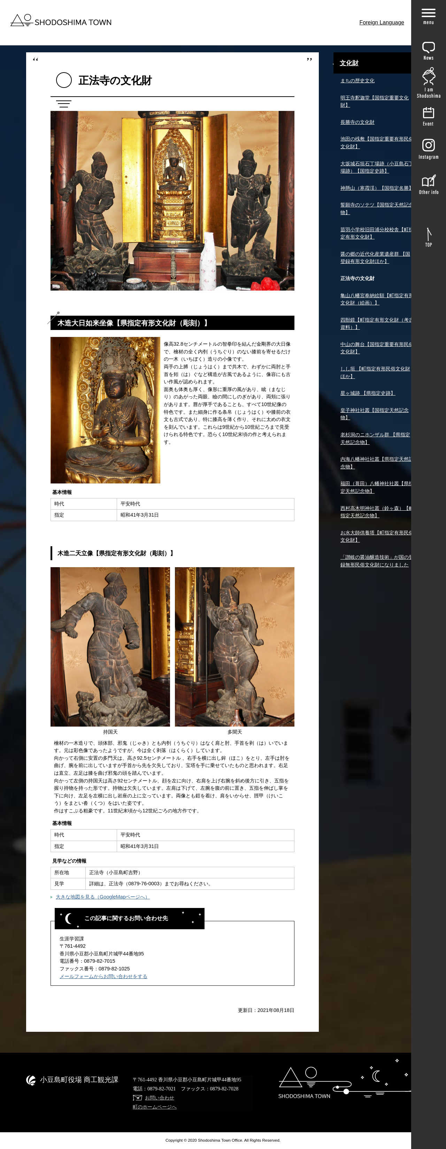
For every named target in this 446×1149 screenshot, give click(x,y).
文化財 (349, 63)
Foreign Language (382, 22)
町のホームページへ (155, 1107)
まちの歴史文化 (357, 80)
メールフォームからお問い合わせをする (103, 976)
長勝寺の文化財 (357, 122)
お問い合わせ (159, 1098)
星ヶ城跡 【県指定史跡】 (367, 393)
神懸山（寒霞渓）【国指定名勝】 (377, 188)
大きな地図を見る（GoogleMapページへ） (103, 897)
